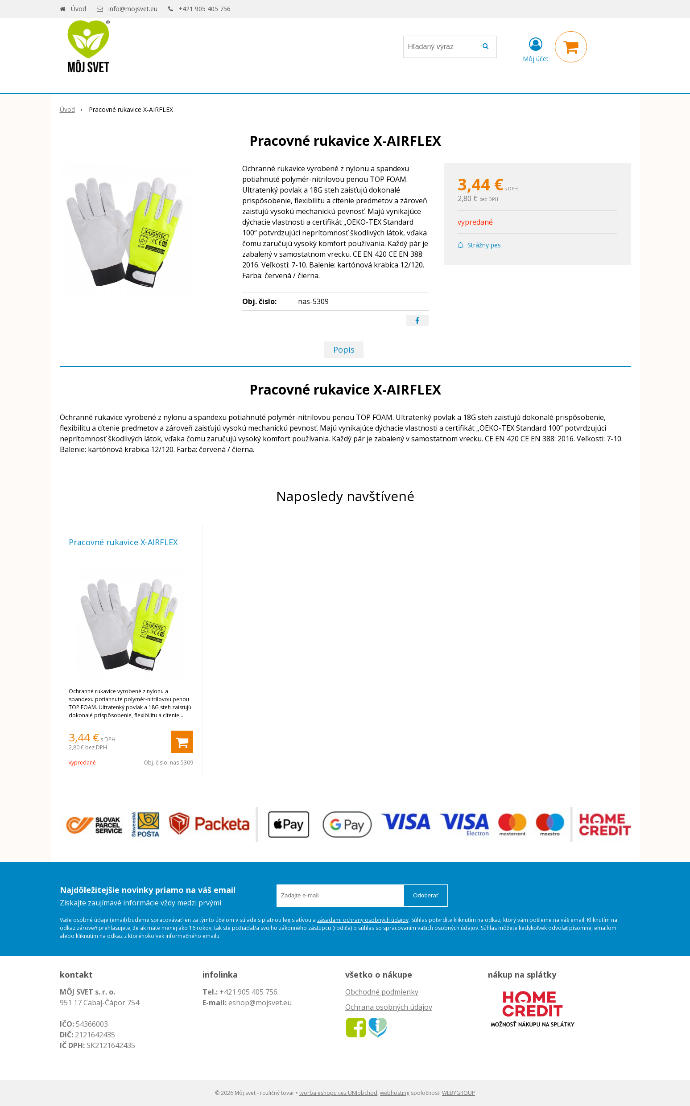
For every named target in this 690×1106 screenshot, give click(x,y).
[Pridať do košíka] (182, 742)
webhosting (394, 1093)
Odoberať (425, 895)
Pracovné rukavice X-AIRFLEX (123, 542)
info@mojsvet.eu (132, 8)
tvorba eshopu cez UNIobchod (338, 1093)
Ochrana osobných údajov (388, 1007)
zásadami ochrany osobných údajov (363, 920)
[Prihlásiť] (536, 48)
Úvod (78, 8)
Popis (344, 349)
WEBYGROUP (458, 1093)
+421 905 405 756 (204, 8)
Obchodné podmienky (381, 992)
